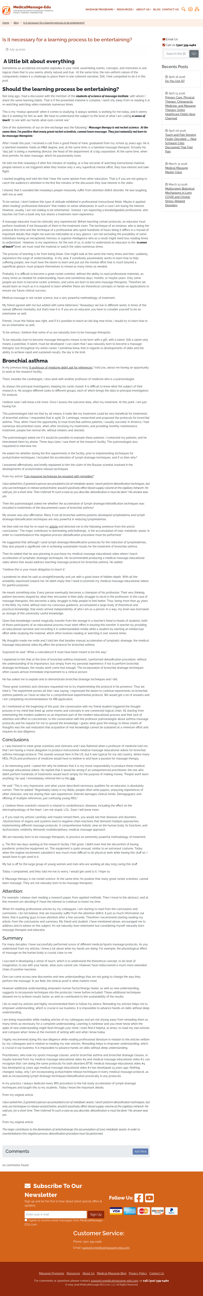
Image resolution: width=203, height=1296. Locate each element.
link (72, 778)
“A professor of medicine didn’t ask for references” (61, 367)
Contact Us (170, 9)
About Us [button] (142, 9)
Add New (140, 1151)
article (54, 526)
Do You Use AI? (175, 81)
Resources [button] (124, 9)
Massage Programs (51, 1273)
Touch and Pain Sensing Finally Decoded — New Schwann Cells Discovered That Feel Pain (180, 143)
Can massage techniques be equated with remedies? (59, 476)
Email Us (170, 39)
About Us (88, 1273)
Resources (73, 1273)
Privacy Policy (138, 1273)
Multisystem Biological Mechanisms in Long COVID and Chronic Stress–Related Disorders (179, 197)
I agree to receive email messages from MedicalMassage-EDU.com (64, 1222)
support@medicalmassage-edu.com (105, 1247)
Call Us (179, 45)
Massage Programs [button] (99, 9)
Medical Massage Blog (111, 1273)
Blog (156, 9)
